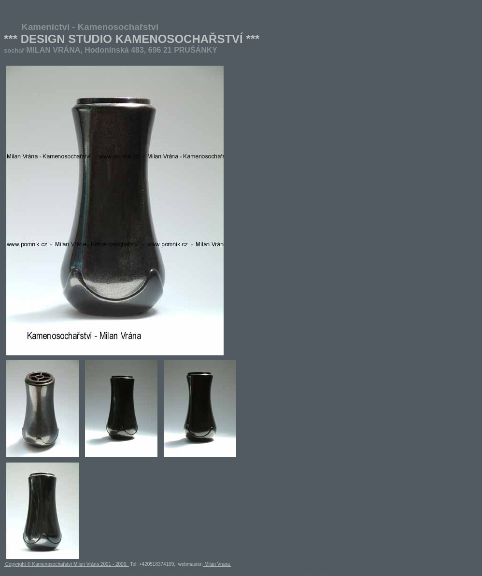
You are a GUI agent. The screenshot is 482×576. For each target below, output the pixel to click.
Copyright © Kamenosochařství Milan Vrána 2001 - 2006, (66, 564)
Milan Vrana (217, 564)
